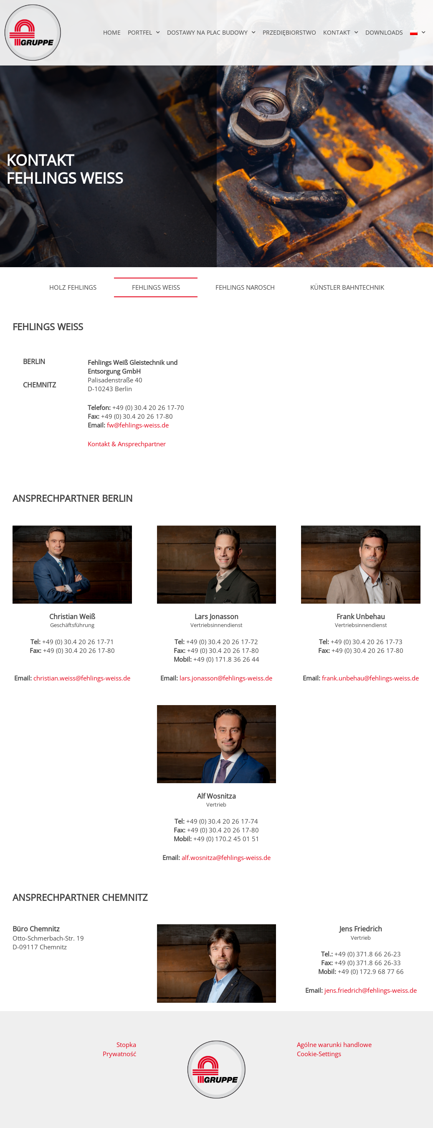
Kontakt (340, 32)
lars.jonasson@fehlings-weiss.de (226, 678)
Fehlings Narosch (245, 287)
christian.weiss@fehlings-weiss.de (81, 678)
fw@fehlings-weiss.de (138, 425)
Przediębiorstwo (289, 32)
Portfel (144, 32)
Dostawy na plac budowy (211, 32)
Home (112, 32)
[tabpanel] (141, 408)
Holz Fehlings (72, 287)
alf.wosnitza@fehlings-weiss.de (226, 857)
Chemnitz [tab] (39, 384)
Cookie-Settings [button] (319, 1054)
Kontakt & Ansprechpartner (127, 444)
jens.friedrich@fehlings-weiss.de (370, 990)
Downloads (384, 32)
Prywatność (119, 1054)
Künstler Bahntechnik (347, 287)
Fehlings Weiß (156, 287)
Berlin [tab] (34, 361)
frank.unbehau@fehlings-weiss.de (370, 678)
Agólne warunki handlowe (334, 1044)
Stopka (126, 1044)
